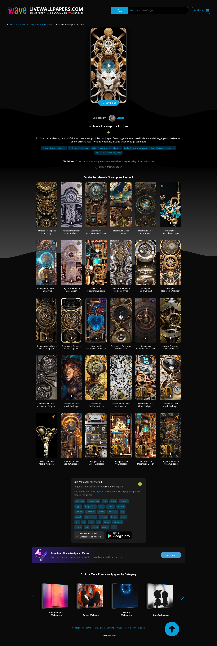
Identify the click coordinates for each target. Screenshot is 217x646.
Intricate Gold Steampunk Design (145, 462)
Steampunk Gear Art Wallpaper (145, 232)
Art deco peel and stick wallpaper (106, 148)
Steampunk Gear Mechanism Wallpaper (46, 404)
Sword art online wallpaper (54, 148)
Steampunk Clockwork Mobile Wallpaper (47, 347)
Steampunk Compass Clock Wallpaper (71, 347)
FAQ (134, 627)
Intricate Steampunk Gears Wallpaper (71, 232)
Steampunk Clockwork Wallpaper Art (121, 347)
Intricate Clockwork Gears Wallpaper (170, 347)
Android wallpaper (95, 491)
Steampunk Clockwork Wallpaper (170, 289)
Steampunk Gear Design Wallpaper (71, 462)
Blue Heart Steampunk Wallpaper (96, 347)
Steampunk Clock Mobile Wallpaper (96, 462)
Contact (76, 627)
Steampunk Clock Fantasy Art (121, 232)
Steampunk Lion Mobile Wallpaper (71, 404)
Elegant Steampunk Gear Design (71, 289)
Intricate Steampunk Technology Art (121, 289)
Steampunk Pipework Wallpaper (96, 289)
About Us (86, 627)
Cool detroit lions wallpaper (135, 148)
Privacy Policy (122, 627)
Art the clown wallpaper (79, 148)
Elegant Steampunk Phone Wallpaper (170, 462)
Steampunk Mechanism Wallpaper (96, 232)
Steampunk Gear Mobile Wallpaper (170, 404)
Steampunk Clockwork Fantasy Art (47, 289)
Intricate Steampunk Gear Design (47, 232)
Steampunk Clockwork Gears (96, 404)
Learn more (171, 555)
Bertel (116, 117)
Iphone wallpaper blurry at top (108, 152)
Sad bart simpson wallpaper (162, 148)
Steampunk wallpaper (40, 24)
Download (108, 103)
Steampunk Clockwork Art (146, 289)
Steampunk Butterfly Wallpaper (170, 232)
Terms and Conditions (103, 627)
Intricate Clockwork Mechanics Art (121, 404)
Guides (141, 627)
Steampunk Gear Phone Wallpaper (145, 404)
